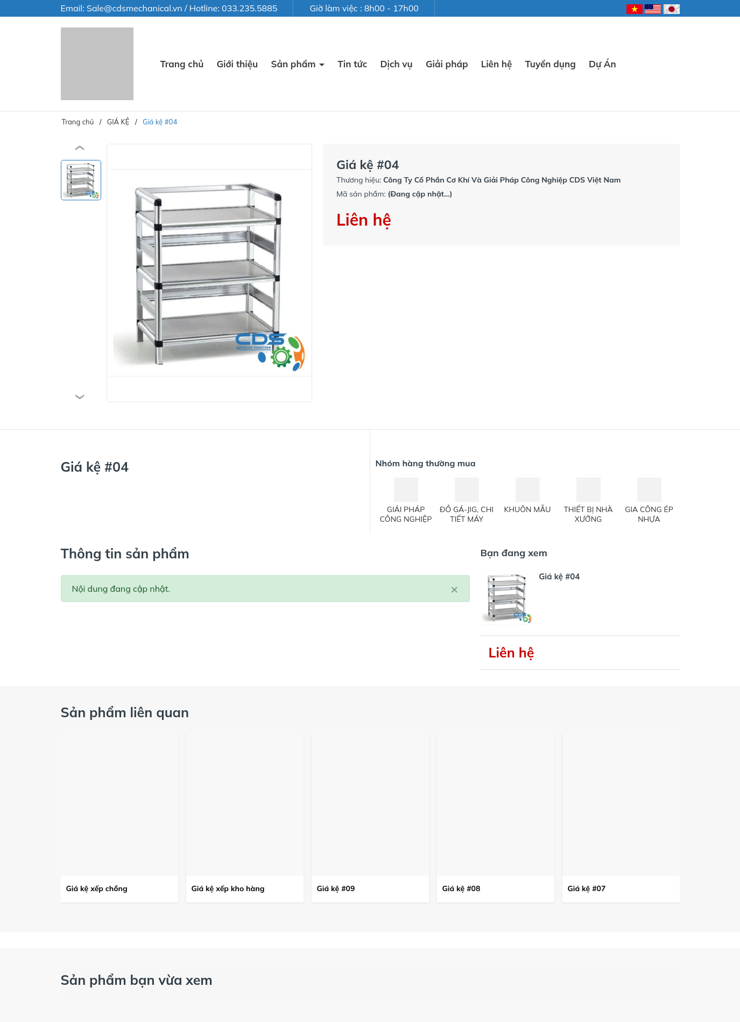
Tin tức (352, 63)
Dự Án (602, 63)
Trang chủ (182, 63)
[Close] (454, 588)
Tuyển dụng (550, 63)
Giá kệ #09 (336, 888)
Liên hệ (496, 63)
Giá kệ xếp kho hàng (228, 888)
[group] (209, 273)
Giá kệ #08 (461, 888)
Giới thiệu (237, 63)
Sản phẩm (294, 63)
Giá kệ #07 (587, 888)
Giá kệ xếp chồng (97, 888)
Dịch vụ (396, 63)
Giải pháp (447, 63)
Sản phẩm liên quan (125, 712)
